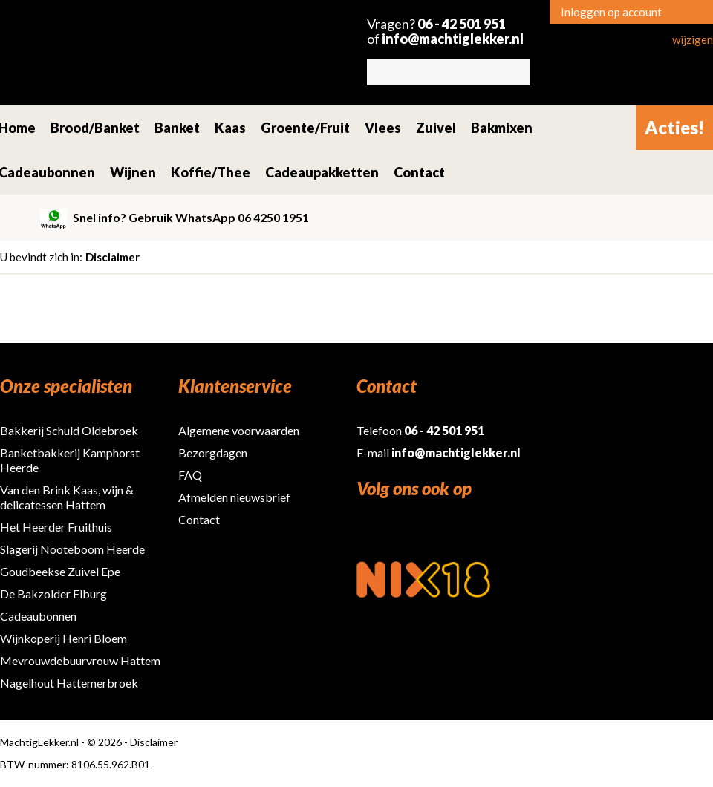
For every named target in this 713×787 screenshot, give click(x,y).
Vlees (383, 128)
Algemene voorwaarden (238, 430)
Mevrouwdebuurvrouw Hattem (80, 660)
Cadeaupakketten (322, 172)
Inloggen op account (611, 12)
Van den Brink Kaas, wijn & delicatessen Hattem (67, 497)
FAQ (190, 475)
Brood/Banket (95, 128)
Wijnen (133, 172)
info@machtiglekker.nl (453, 38)
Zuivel (436, 128)
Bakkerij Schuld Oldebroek (69, 430)
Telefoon (420, 430)
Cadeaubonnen (38, 616)
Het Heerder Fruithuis (56, 527)
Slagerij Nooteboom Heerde (72, 549)
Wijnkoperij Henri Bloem (63, 638)
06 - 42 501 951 (461, 24)
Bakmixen (502, 128)
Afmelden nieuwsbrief (234, 497)
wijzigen (692, 39)
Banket (177, 128)
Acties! (674, 127)
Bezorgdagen (212, 452)
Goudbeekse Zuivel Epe (60, 571)
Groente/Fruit (305, 128)
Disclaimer (112, 257)
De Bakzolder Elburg (53, 594)
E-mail (438, 452)
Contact (419, 172)
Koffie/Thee (210, 172)
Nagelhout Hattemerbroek (69, 683)
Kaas (230, 128)
